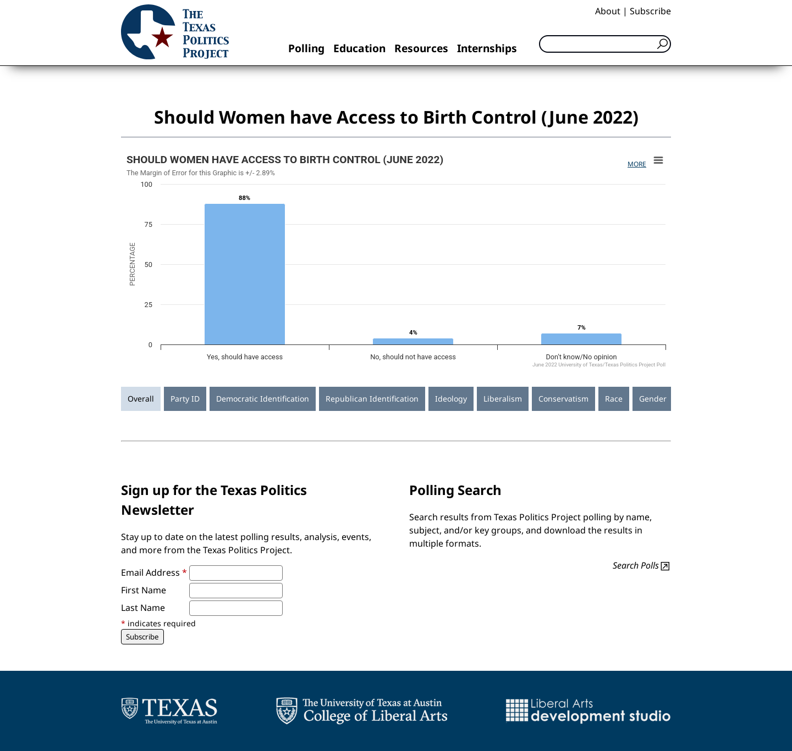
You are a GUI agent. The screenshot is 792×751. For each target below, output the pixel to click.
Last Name (143, 608)
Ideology (451, 398)
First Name (143, 590)
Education (359, 48)
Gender (653, 398)
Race (614, 398)
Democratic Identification (262, 398)
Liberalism (502, 398)
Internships (487, 48)
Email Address (154, 572)
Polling (306, 48)
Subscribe (650, 11)
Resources (421, 48)
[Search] (605, 44)
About (607, 11)
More (637, 164)
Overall (141, 398)
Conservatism (563, 398)
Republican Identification (372, 398)
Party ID (185, 398)
